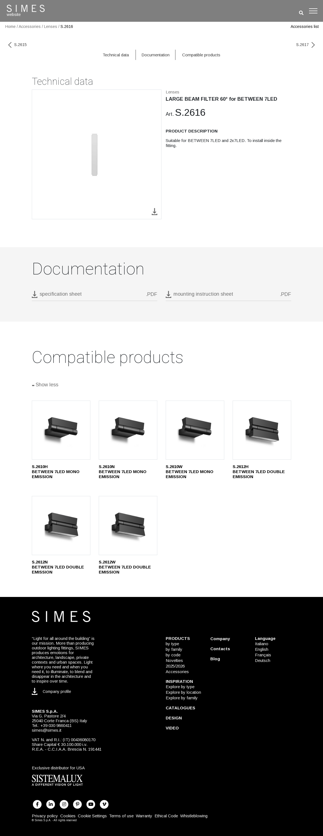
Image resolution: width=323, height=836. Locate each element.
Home (10, 26)
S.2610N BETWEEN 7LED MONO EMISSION (122, 471)
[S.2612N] (61, 525)
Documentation (155, 54)
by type (172, 643)
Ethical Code (166, 815)
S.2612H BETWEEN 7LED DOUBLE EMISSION (259, 471)
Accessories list (305, 26)
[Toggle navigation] (313, 11)
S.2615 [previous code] (17, 44)
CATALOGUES (180, 707)
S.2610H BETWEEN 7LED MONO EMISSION (55, 471)
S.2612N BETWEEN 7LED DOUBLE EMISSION (58, 567)
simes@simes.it (46, 730)
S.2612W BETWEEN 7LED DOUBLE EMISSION (125, 567)
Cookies (68, 815)
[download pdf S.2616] (94, 296)
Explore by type (180, 686)
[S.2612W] (128, 525)
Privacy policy (45, 815)
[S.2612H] (262, 430)
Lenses (50, 26)
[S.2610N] (128, 430)
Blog (215, 658)
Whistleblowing (194, 815)
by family (174, 649)
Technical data (116, 54)
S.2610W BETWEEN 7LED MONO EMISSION (189, 471)
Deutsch (262, 660)
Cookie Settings (92, 815)
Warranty (144, 815)
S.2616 (67, 26)
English (261, 649)
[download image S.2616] (154, 211)
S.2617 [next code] (305, 44)
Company (220, 638)
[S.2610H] (61, 430)
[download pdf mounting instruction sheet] (228, 296)
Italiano (261, 643)
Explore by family (182, 697)
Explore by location (183, 692)
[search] (301, 13)
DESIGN (174, 717)
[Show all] (161, 385)
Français (263, 654)
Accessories (30, 26)
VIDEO (172, 728)
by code (173, 654)
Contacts (220, 648)
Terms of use (121, 815)
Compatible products (201, 54)
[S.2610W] (195, 430)
